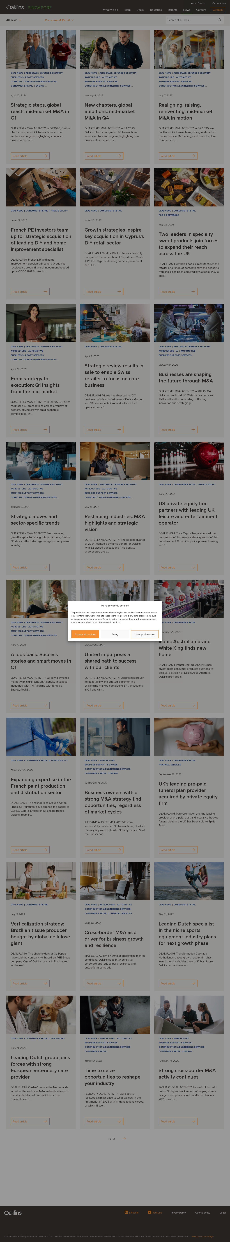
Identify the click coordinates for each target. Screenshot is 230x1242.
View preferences (145, 634)
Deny (115, 634)
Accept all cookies (85, 634)
